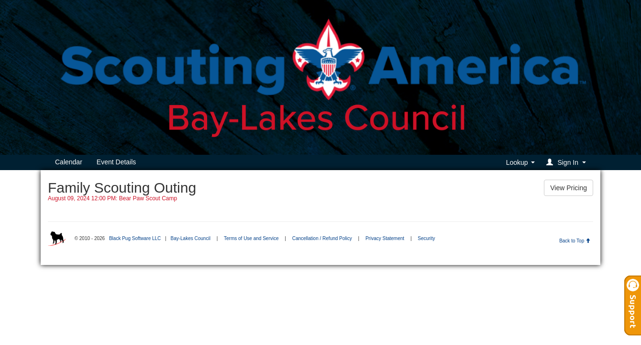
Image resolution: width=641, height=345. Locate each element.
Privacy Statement (384, 238)
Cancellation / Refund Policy (322, 238)
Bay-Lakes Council (190, 238)
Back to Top (574, 240)
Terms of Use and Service (251, 238)
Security (426, 238)
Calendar (68, 162)
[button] (567, 162)
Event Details (116, 162)
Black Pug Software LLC (135, 238)
